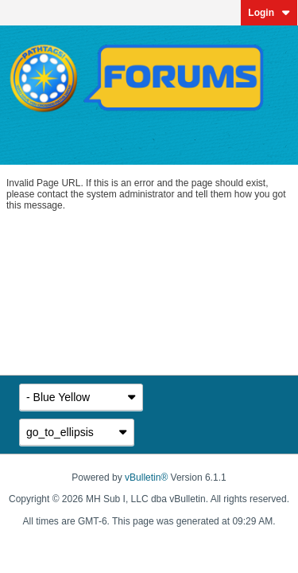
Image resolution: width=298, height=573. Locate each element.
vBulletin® (146, 477)
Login (269, 12)
